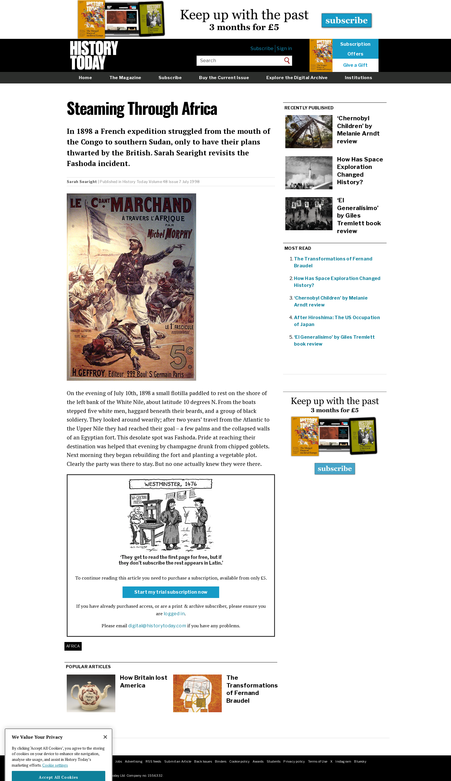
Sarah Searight (82, 182)
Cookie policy (239, 761)
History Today (135, 182)
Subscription (355, 44)
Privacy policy (294, 761)
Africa (73, 646)
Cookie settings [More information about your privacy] (55, 773)
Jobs (118, 761)
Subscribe (262, 48)
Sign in (284, 48)
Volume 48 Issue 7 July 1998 (174, 182)
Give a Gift (355, 65)
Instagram (343, 761)
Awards (258, 761)
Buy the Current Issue (224, 77)
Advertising (133, 761)
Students (274, 761)
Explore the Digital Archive (297, 77)
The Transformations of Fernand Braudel (252, 689)
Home (85, 77)
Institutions (358, 77)
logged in (174, 613)
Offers (355, 54)
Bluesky (360, 761)
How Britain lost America (144, 681)
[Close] (105, 745)
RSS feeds (153, 761)
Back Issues (203, 761)
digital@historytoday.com (157, 625)
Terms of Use (318, 761)
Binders (221, 761)
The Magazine (125, 77)
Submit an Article (178, 761)
